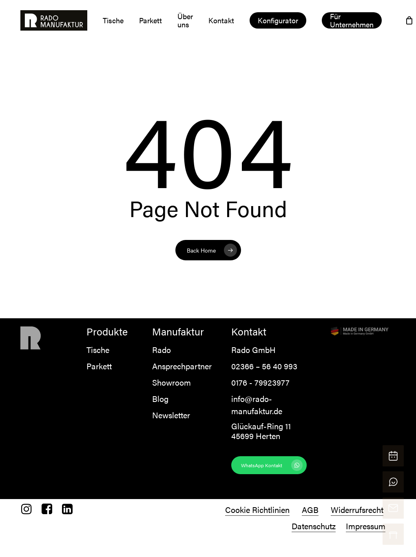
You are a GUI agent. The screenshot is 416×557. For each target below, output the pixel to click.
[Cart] (409, 20)
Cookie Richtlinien (257, 509)
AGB (310, 509)
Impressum (365, 526)
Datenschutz (314, 526)
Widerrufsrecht (357, 509)
